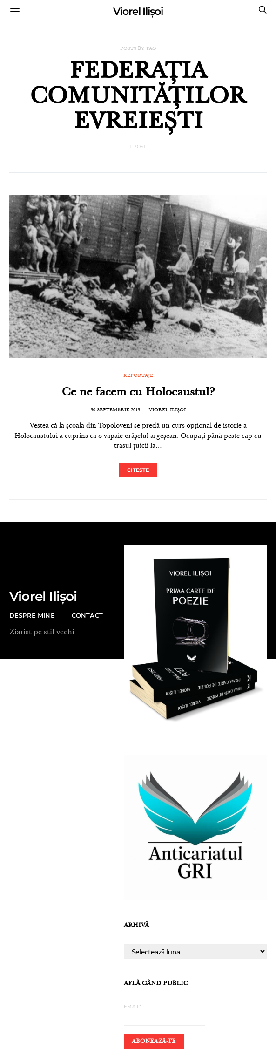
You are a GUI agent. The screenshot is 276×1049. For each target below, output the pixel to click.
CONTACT (87, 615)
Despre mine (32, 615)
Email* (164, 1014)
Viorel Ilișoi (138, 11)
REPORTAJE (138, 376)
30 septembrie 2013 (115, 410)
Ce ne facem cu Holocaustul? (138, 393)
